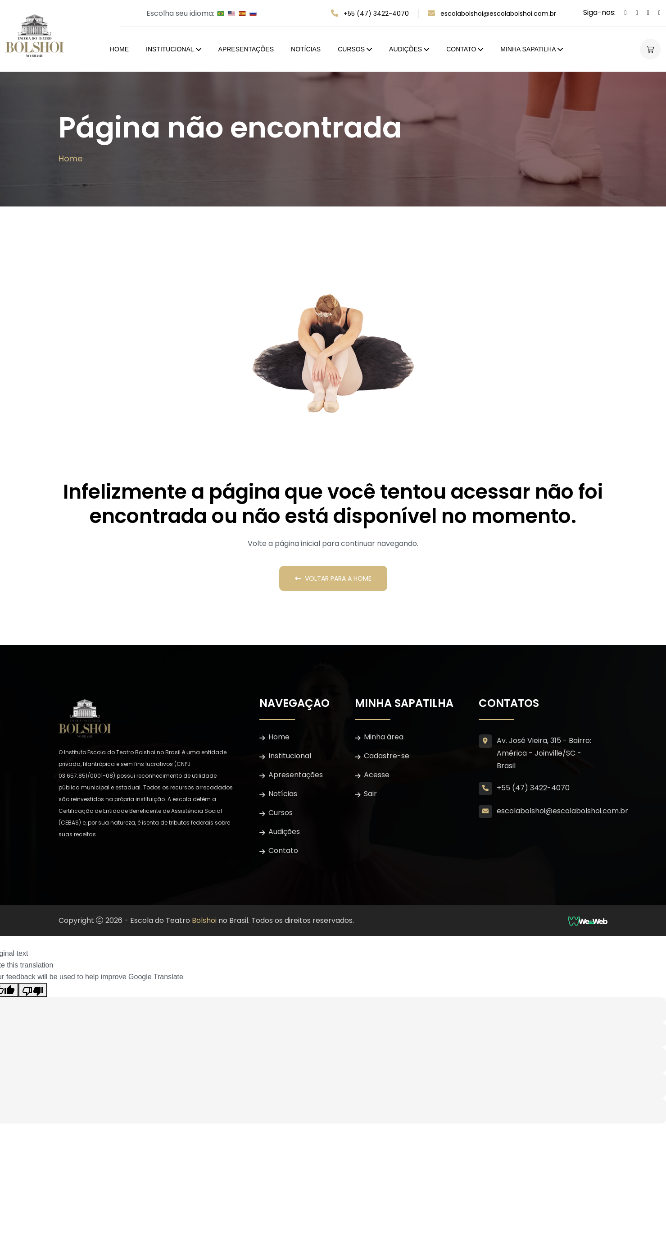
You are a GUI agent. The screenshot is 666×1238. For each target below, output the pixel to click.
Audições (405, 49)
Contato (461, 49)
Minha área (383, 737)
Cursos (351, 49)
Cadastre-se (386, 756)
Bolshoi (204, 920)
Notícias (306, 49)
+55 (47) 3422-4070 (376, 13)
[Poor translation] (32, 990)
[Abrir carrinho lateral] (650, 49)
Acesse (377, 774)
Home (119, 49)
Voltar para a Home (333, 578)
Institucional (170, 49)
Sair (370, 793)
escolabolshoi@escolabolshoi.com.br (498, 13)
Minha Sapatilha (528, 49)
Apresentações (246, 49)
